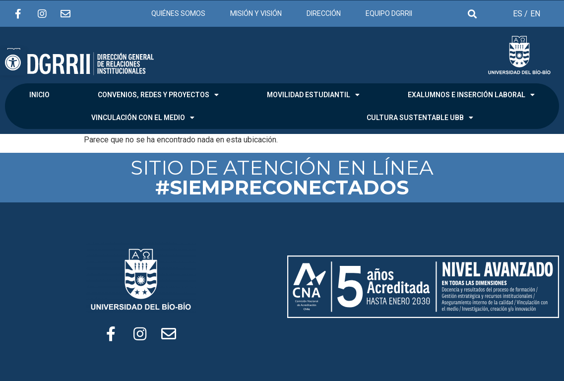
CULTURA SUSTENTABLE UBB (420, 117)
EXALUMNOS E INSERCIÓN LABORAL (471, 94)
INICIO (39, 95)
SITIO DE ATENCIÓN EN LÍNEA (282, 177)
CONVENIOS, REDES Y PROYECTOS (158, 94)
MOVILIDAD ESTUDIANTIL (313, 94)
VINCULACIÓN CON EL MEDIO (142, 117)
